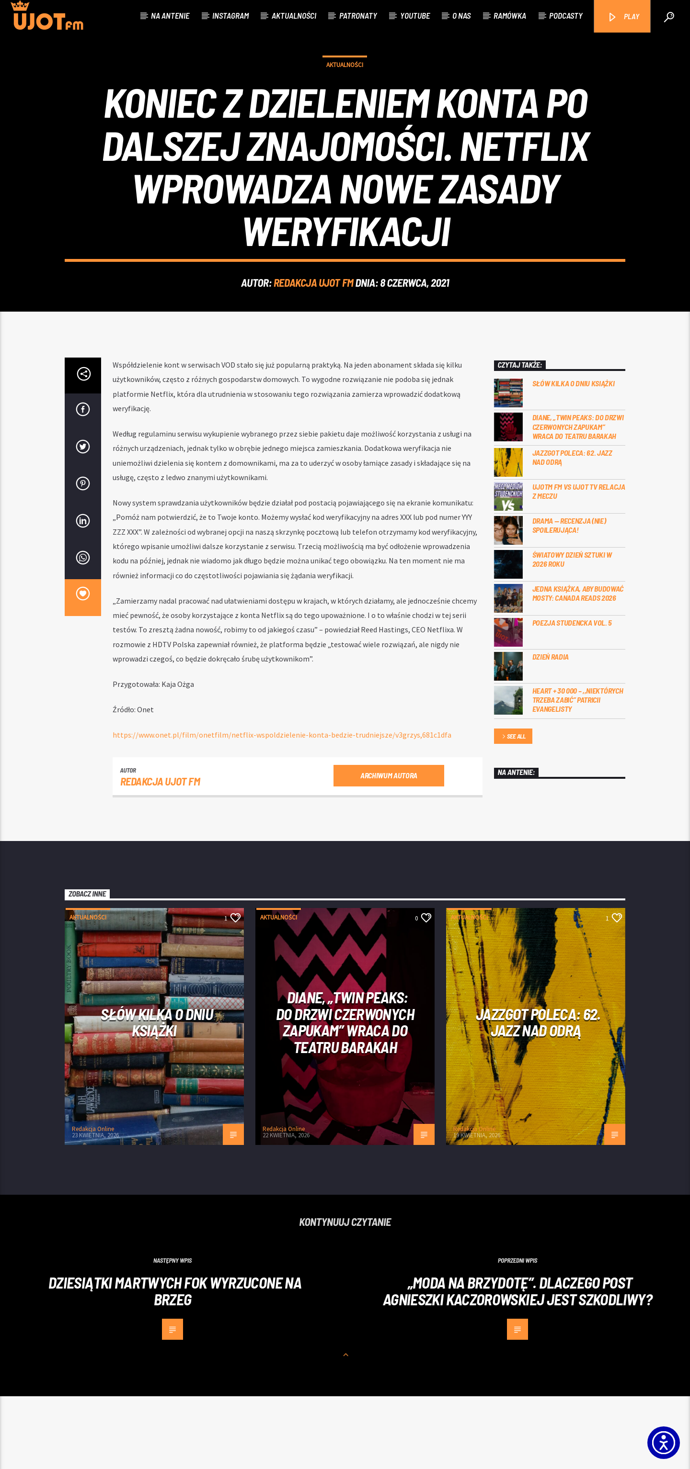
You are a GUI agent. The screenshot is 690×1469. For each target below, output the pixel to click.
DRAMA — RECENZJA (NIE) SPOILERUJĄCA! (569, 598)
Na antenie (170, 15)
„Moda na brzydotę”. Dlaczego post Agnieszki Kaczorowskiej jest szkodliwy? (517, 1363)
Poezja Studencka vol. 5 (572, 695)
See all (513, 809)
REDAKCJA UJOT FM (314, 318)
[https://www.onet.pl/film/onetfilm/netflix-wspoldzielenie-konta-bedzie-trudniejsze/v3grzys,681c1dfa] (282, 807)
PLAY (623, 16)
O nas (461, 15)
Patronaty (358, 15)
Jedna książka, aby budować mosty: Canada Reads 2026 (578, 666)
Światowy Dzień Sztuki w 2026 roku (572, 632)
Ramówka (510, 15)
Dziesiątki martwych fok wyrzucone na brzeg (174, 1363)
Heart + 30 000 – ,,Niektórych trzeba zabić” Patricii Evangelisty (577, 772)
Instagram (230, 15)
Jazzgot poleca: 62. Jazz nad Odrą (572, 530)
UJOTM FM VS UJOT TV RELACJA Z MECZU (578, 564)
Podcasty (566, 15)
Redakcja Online (93, 1202)
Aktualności (294, 15)
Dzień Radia (550, 729)
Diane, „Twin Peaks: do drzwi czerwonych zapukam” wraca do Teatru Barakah (578, 499)
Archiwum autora (388, 847)
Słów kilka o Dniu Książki (573, 455)
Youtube (415, 15)
